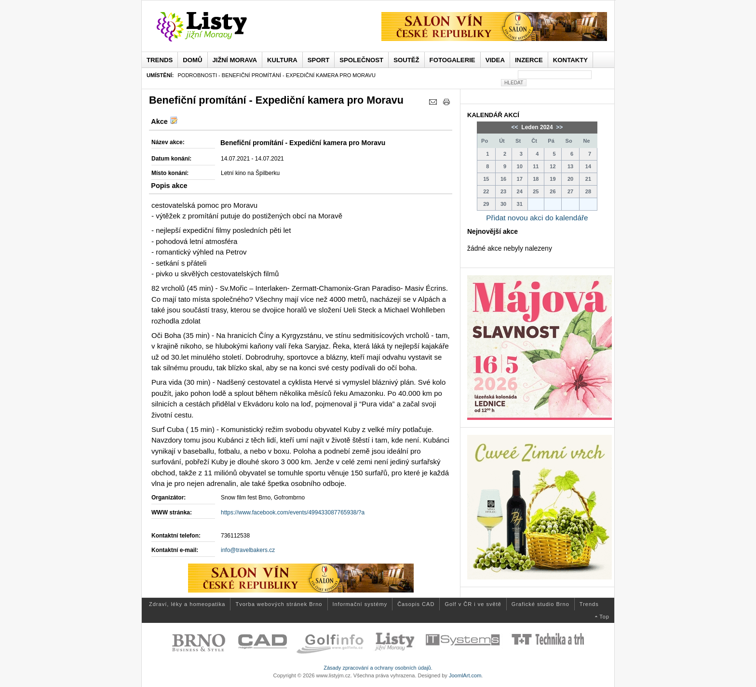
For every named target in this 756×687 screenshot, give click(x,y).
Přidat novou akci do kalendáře (537, 218)
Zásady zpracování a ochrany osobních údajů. (378, 668)
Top (604, 617)
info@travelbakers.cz (248, 550)
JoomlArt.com (465, 675)
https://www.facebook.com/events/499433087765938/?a (292, 512)
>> (558, 127)
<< (516, 127)
